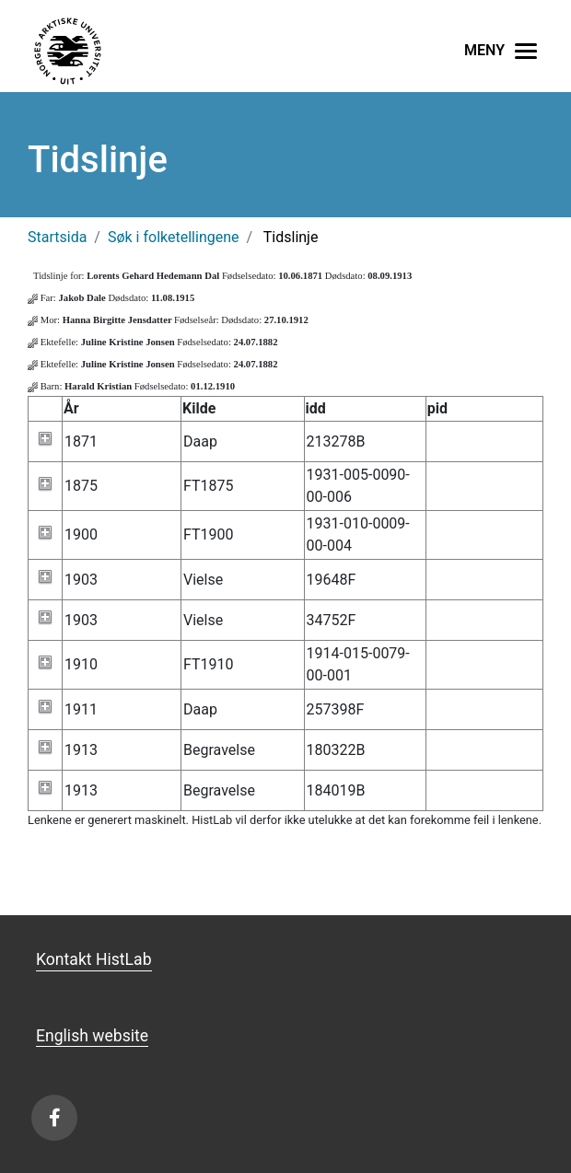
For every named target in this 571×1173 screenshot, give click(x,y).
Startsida (57, 237)
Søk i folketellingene (173, 237)
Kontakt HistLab (94, 959)
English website (92, 1036)
